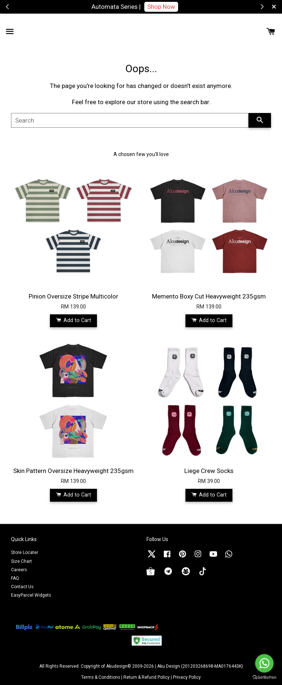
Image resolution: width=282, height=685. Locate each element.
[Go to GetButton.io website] (264, 677)
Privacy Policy (187, 677)
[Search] (130, 120)
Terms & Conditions (100, 677)
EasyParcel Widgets (31, 595)
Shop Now (161, 6)
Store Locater (24, 552)
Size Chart (21, 561)
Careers (19, 569)
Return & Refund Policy (146, 677)
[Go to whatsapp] (264, 663)
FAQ (15, 578)
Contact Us (22, 586)
